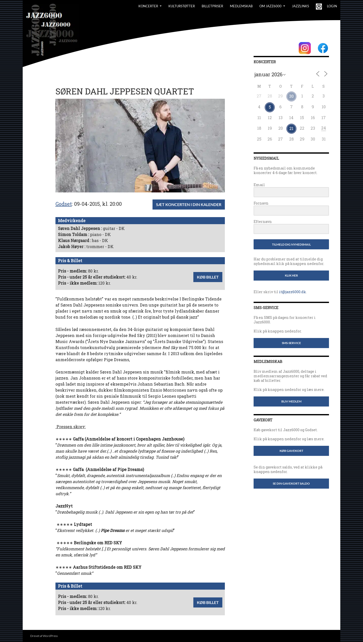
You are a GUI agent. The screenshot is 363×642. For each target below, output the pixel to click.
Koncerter (148, 6)
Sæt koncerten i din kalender (188, 204)
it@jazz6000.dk (292, 291)
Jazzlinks (300, 6)
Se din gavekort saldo (291, 483)
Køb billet (208, 277)
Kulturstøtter (181, 6)
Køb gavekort (291, 451)
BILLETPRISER (212, 6)
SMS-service (291, 343)
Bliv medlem (291, 401)
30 (291, 96)
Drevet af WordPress (44, 636)
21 (291, 128)
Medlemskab (241, 6)
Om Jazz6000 (270, 6)
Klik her (291, 275)
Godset (63, 203)
